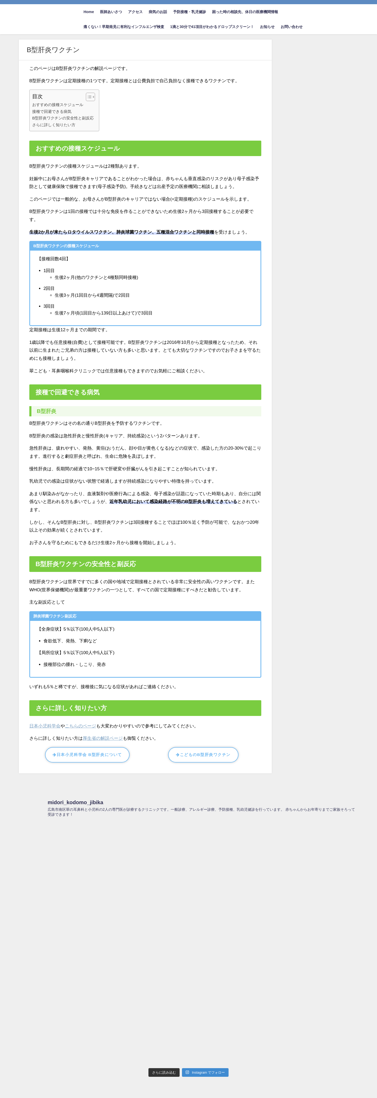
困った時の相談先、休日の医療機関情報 (245, 12)
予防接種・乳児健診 (189, 12)
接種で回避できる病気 (51, 111)
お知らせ (267, 27)
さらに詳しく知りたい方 (53, 125)
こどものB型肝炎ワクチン (203, 754)
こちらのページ (80, 726)
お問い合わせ (292, 27)
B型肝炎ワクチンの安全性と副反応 (63, 118)
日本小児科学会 (44, 726)
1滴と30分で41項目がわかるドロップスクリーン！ (212, 27)
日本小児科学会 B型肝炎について (87, 754)
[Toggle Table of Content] (88, 96)
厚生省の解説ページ (103, 738)
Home (89, 12)
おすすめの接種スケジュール (57, 104)
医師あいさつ (111, 12)
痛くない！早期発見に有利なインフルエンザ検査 (124, 27)
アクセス (135, 12)
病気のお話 (158, 12)
